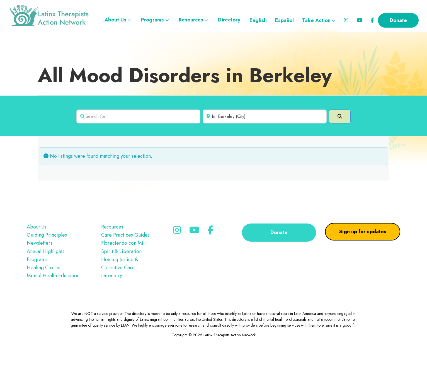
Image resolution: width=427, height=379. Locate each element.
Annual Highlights (45, 280)
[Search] (340, 145)
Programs (37, 288)
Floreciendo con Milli (124, 271)
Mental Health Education (53, 304)
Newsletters (39, 271)
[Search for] (138, 145)
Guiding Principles (47, 263)
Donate (279, 261)
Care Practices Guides (125, 263)
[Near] (265, 145)
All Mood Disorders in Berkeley (185, 103)
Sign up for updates (362, 260)
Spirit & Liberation (121, 280)
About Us (36, 255)
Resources (112, 255)
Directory (111, 304)
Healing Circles (43, 296)
